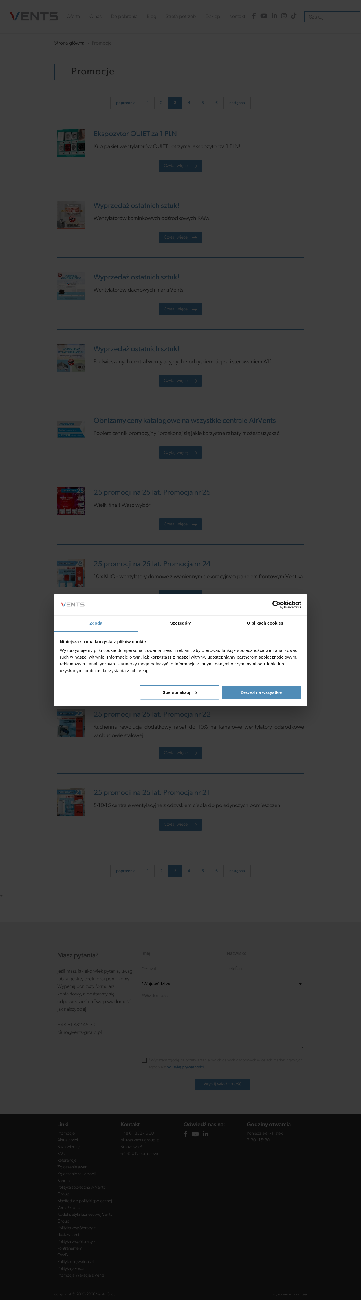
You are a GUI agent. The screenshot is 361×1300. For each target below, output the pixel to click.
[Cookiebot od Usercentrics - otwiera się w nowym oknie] (276, 604)
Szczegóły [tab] (180, 623)
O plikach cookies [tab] (265, 623)
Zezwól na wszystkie (261, 692)
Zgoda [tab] (95, 623)
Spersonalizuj (180, 692)
